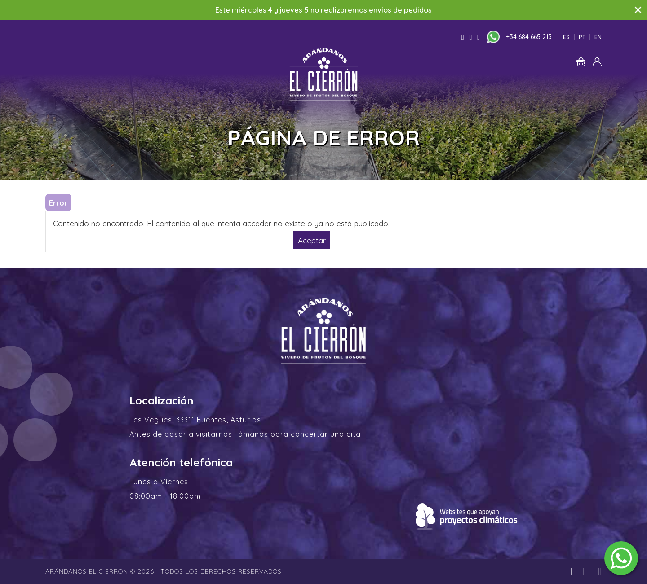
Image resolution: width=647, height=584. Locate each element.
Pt (582, 37)
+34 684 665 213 (529, 37)
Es (566, 37)
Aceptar (312, 240)
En (598, 37)
